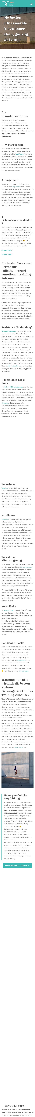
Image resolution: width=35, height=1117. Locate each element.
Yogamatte (16, 184)
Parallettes (5, 517)
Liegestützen (18, 745)
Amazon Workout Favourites (17, 863)
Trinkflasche (19, 151)
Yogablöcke (21, 657)
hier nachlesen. (23, 668)
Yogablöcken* (9, 608)
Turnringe (4, 485)
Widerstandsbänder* (8, 328)
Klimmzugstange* (26, 564)
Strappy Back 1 (6, 247)
